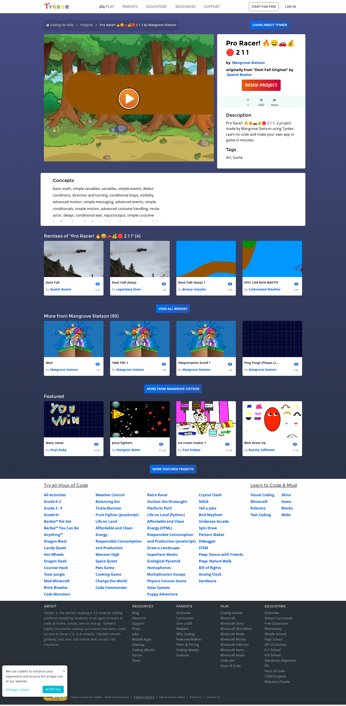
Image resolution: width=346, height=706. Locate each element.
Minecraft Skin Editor (236, 630)
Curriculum (184, 619)
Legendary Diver (128, 290)
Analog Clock (210, 575)
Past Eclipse (191, 451)
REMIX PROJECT (261, 85)
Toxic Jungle (54, 575)
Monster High (107, 555)
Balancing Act (108, 502)
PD (267, 667)
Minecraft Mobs (232, 635)
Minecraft (259, 502)
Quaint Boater (239, 75)
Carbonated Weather (264, 290)
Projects (87, 25)
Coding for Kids (61, 25)
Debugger (207, 542)
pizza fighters (122, 444)
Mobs (286, 516)
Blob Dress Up (255, 444)
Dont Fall (52, 283)
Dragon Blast (55, 542)
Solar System (158, 588)
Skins (286, 496)
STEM (203, 549)
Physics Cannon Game (166, 582)
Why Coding (185, 635)
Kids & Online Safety (172, 698)
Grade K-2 (52, 502)
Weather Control (110, 496)
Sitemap (138, 646)
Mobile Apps (141, 640)
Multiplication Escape (166, 575)
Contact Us (213, 698)
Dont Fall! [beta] (124, 283)
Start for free (264, 6)
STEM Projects (275, 677)
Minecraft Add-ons (234, 646)
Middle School (275, 635)
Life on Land (106, 522)
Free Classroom (276, 624)
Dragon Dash (55, 562)
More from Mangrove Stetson (173, 390)
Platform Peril (159, 509)
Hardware (207, 582)
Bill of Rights (210, 569)
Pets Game (105, 569)
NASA (204, 502)
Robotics (258, 509)
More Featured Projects (173, 470)
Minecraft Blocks (233, 640)
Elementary (273, 630)
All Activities (55, 496)
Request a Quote (277, 683)
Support (138, 624)
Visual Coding (262, 496)
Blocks (287, 509)
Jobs (135, 635)
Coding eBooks (143, 651)
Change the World (111, 582)
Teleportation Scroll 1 (194, 363)
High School (274, 640)
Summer (182, 656)
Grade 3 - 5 (53, 509)
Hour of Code (230, 667)
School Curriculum (279, 619)
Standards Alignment (280, 661)
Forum (137, 656)
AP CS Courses (275, 646)
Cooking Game (108, 575)
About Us (139, 619)
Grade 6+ (51, 516)
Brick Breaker (56, 588)
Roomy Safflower (262, 451)
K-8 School (273, 656)
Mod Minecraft (57, 582)
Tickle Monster (108, 509)
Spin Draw (208, 529)
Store (136, 661)
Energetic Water (128, 451)
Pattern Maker (211, 536)
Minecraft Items (232, 651)
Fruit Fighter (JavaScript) (117, 516)
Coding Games (231, 614)
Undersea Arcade (214, 522)
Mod (49, 363)
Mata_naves (55, 444)
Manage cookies (17, 689)
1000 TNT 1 (120, 363)
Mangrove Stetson (248, 63)
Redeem (182, 630)
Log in (290, 6)
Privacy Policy (144, 698)
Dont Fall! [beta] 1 (191, 283)
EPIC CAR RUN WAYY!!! (261, 283)
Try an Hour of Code (66, 486)
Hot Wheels (54, 555)
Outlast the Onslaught (167, 502)
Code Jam (227, 661)
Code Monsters (57, 595)
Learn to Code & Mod (273, 486)
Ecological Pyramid (163, 562)
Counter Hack (56, 569)
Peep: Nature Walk (215, 562)
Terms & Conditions (117, 698)
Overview (183, 614)
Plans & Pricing (187, 646)
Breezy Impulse (194, 290)
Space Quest (106, 562)
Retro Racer (157, 496)
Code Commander (111, 588)
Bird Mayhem (210, 516)
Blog (135, 614)
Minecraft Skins (232, 624)
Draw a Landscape (163, 549)
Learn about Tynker (269, 25)
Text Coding (260, 516)
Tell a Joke (207, 509)
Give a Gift (184, 624)
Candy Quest (55, 549)
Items (286, 502)
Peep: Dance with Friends (221, 555)
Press (136, 630)
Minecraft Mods (232, 656)
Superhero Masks (162, 555)
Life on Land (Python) (166, 516)
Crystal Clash (210, 496)
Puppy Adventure (162, 595)
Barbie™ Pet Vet (57, 522)
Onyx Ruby (58, 451)
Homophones (159, 569)
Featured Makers (189, 640)
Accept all (53, 689)
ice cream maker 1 (192, 444)
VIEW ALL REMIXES (173, 309)
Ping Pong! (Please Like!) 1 (262, 363)
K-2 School (273, 651)
